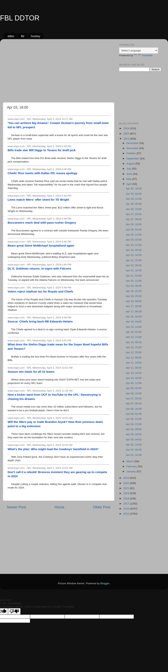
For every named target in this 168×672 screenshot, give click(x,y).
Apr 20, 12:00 (134, 280)
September (133, 158)
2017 (126, 503)
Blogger (104, 583)
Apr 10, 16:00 (134, 373)
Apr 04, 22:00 (134, 424)
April (129, 184)
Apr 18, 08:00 (134, 301)
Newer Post (16, 507)
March (130, 461)
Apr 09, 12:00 (134, 383)
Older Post (101, 507)
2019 (126, 493)
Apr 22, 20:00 (134, 260)
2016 (126, 508)
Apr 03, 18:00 (134, 434)
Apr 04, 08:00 (134, 429)
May (129, 178)
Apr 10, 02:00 (134, 378)
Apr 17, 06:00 (134, 311)
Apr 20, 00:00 (134, 285)
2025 (126, 133)
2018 (126, 498)
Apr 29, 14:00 (134, 198)
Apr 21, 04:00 (134, 275)
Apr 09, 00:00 (134, 388)
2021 (126, 488)
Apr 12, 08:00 (134, 357)
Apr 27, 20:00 (134, 214)
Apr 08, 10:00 (134, 393)
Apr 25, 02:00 (134, 239)
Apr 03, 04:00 (134, 439)
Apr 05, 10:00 (134, 418)
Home (59, 507)
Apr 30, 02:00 (134, 193)
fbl (22, 36)
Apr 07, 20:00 (134, 398)
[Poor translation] (14, 611)
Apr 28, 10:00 (134, 209)
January (131, 471)
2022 (126, 483)
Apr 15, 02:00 (134, 331)
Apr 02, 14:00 (134, 444)
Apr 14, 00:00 (134, 342)
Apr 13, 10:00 (134, 347)
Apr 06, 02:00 (134, 413)
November (132, 148)
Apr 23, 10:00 (134, 255)
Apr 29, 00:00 (134, 203)
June (129, 173)
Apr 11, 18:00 (134, 362)
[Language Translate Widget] (138, 50)
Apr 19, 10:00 (134, 291)
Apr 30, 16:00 (134, 188)
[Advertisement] (58, 69)
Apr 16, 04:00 (134, 321)
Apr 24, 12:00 (134, 244)
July (129, 168)
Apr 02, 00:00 (134, 449)
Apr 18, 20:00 (134, 296)
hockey (35, 36)
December (132, 143)
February (132, 466)
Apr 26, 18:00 (134, 224)
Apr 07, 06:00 (134, 403)
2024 (126, 138)
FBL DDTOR (19, 18)
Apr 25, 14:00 (134, 234)
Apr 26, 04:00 (134, 229)
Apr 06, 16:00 (134, 408)
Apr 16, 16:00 (134, 316)
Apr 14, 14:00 (134, 337)
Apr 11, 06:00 (134, 367)
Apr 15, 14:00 (134, 326)
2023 (126, 477)
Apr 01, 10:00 (134, 454)
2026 (126, 128)
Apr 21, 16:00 (134, 270)
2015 (126, 513)
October (131, 153)
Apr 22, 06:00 (134, 265)
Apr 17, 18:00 (134, 306)
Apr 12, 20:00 (134, 352)
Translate (143, 55)
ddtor (11, 36)
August (130, 163)
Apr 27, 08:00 (134, 219)
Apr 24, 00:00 (134, 250)
